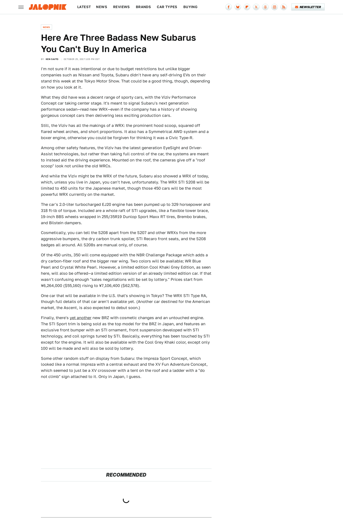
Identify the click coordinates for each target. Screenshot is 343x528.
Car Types (167, 7)
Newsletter (308, 7)
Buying (190, 7)
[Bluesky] (237, 7)
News (101, 7)
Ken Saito (52, 59)
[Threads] (265, 7)
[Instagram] (274, 7)
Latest (84, 7)
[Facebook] (228, 7)
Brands (143, 7)
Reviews (121, 7)
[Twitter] (256, 7)
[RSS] (283, 7)
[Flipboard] (247, 7)
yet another (80, 317)
